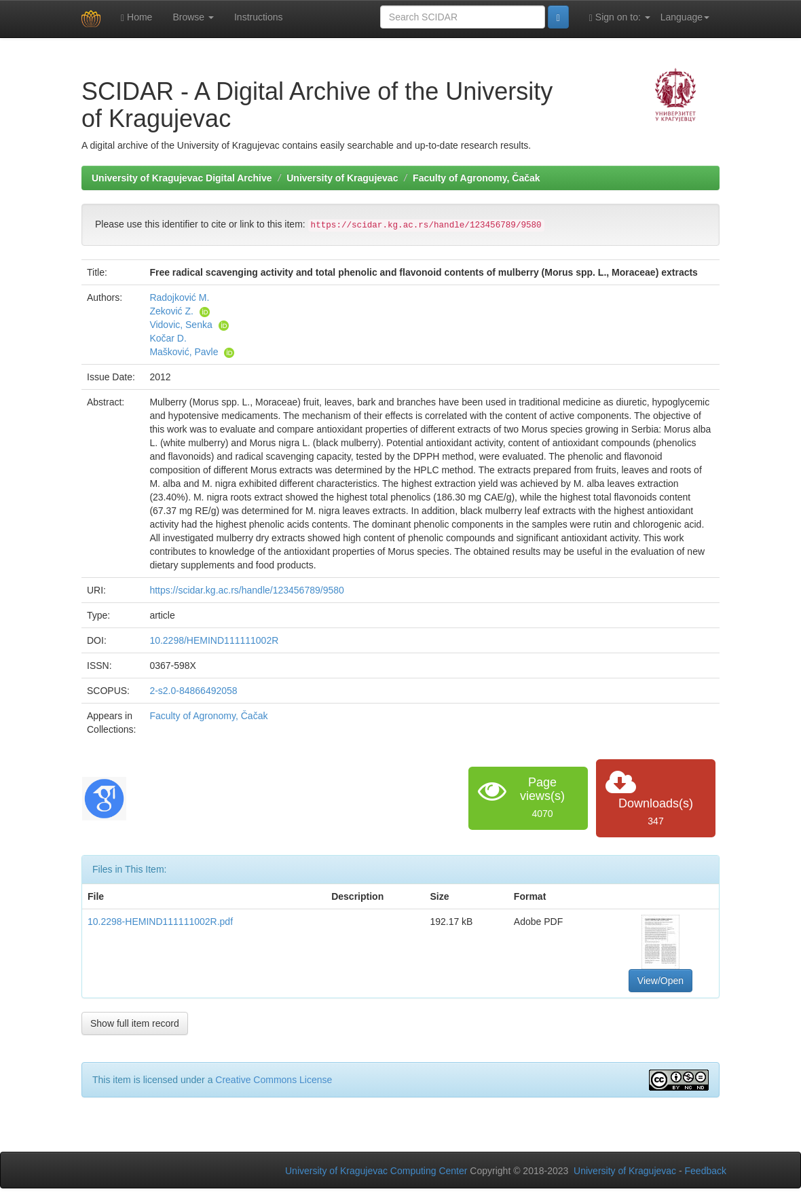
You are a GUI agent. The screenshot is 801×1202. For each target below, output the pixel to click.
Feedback (705, 1170)
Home (136, 17)
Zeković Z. (171, 311)
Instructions (258, 17)
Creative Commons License (273, 1079)
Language (684, 17)
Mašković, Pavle (183, 351)
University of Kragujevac (342, 177)
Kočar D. (167, 338)
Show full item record (134, 1023)
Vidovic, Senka (180, 324)
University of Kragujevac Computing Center (376, 1170)
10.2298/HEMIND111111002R (213, 640)
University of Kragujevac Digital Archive (182, 177)
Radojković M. (179, 297)
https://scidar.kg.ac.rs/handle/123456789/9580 (246, 590)
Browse (193, 17)
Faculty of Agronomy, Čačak (476, 177)
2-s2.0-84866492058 (193, 690)
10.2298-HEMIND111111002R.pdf (160, 921)
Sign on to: (619, 17)
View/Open (660, 980)
